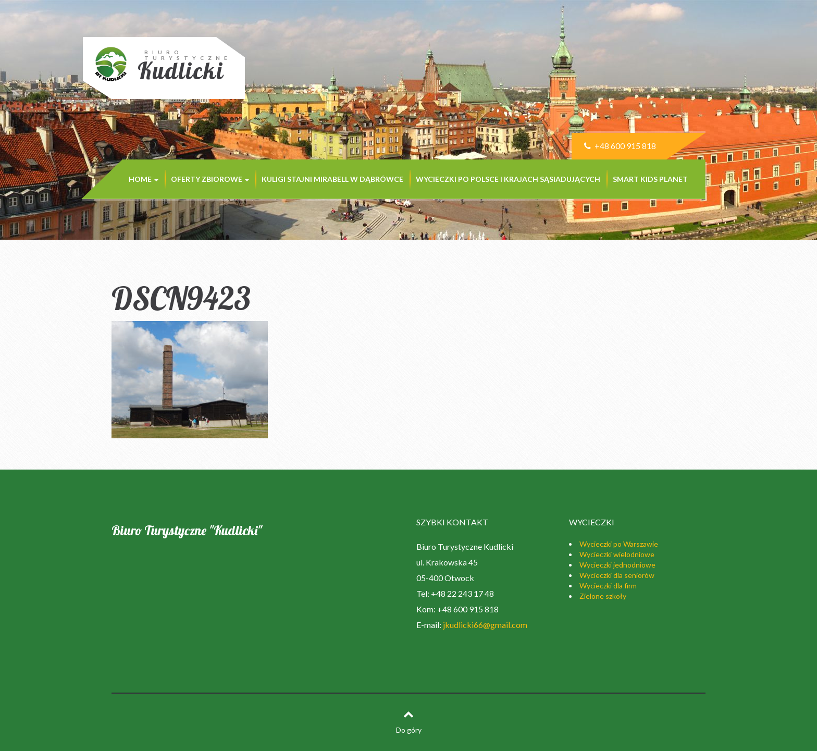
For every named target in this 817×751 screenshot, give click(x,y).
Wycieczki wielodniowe (616, 554)
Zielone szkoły (602, 596)
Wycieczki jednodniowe (617, 564)
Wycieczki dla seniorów (616, 575)
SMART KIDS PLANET (650, 179)
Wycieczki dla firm (608, 585)
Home (143, 179)
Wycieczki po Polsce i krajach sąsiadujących (508, 179)
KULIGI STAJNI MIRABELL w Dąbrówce (332, 179)
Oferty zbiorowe (210, 179)
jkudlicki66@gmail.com (485, 625)
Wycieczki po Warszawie (618, 543)
